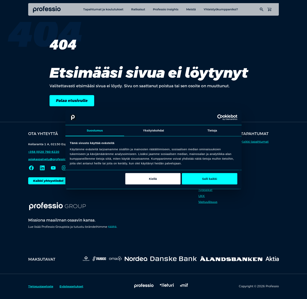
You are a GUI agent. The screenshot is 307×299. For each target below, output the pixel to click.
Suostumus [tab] (95, 130)
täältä (112, 227)
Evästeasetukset (71, 286)
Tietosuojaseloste (40, 286)
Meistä (191, 9)
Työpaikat (205, 190)
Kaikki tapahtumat (255, 141)
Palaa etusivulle (72, 100)
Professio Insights (165, 9)
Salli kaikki (209, 178)
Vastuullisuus (207, 202)
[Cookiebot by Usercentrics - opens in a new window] (220, 117)
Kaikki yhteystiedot (48, 181)
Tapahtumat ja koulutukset (103, 9)
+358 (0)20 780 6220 (43, 152)
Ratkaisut (138, 9)
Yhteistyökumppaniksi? (221, 9)
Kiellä (153, 178)
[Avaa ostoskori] (269, 9)
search (261, 9)
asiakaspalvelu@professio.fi (48, 159)
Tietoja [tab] (212, 130)
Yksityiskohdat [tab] (153, 130)
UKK (201, 196)
